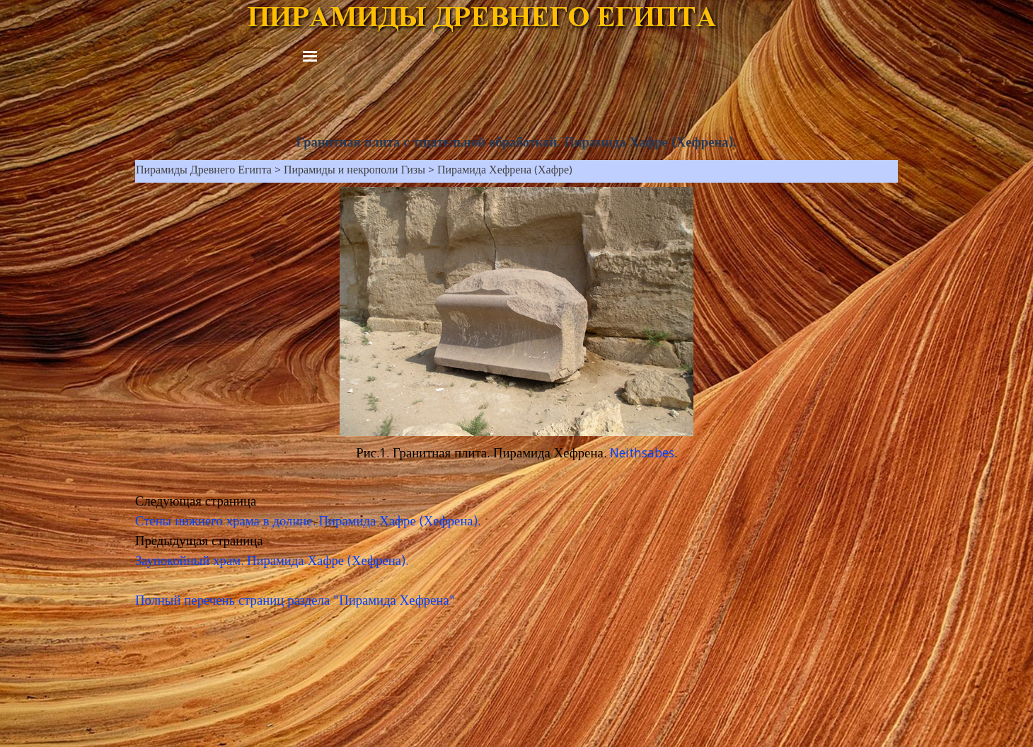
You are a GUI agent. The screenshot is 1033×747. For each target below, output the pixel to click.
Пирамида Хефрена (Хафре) (504, 171)
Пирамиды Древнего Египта (204, 171)
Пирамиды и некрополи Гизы (354, 171)
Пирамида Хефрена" (397, 601)
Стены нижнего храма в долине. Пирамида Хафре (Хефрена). (307, 522)
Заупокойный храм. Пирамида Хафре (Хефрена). (271, 562)
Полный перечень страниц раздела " (237, 601)
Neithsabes (642, 454)
